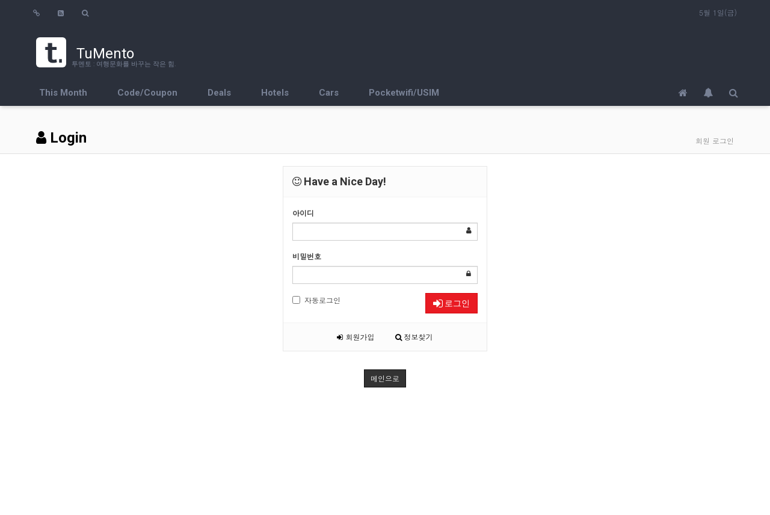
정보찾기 (414, 337)
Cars (329, 92)
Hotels (275, 92)
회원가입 (355, 337)
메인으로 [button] (385, 378)
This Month (63, 92)
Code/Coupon (147, 92)
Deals (219, 92)
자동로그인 (316, 300)
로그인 (451, 303)
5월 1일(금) (718, 12)
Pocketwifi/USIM (404, 92)
